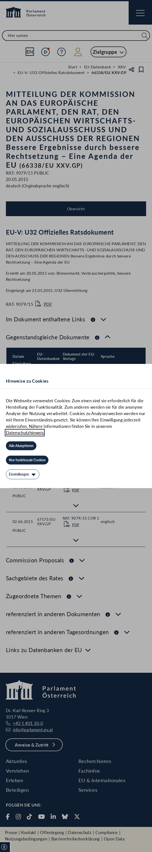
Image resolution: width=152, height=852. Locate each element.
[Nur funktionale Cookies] (27, 460)
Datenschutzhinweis (25, 432)
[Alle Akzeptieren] (21, 445)
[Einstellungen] (22, 474)
